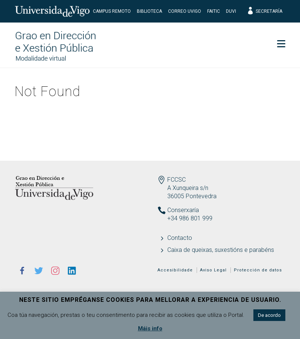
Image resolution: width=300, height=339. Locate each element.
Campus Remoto (112, 11)
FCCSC (176, 179)
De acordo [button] (269, 315)
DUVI (231, 11)
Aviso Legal (213, 270)
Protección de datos (258, 270)
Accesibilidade (175, 270)
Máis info (150, 328)
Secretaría (264, 11)
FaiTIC (213, 11)
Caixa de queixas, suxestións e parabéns (220, 249)
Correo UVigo (184, 11)
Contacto (179, 237)
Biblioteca (149, 11)
